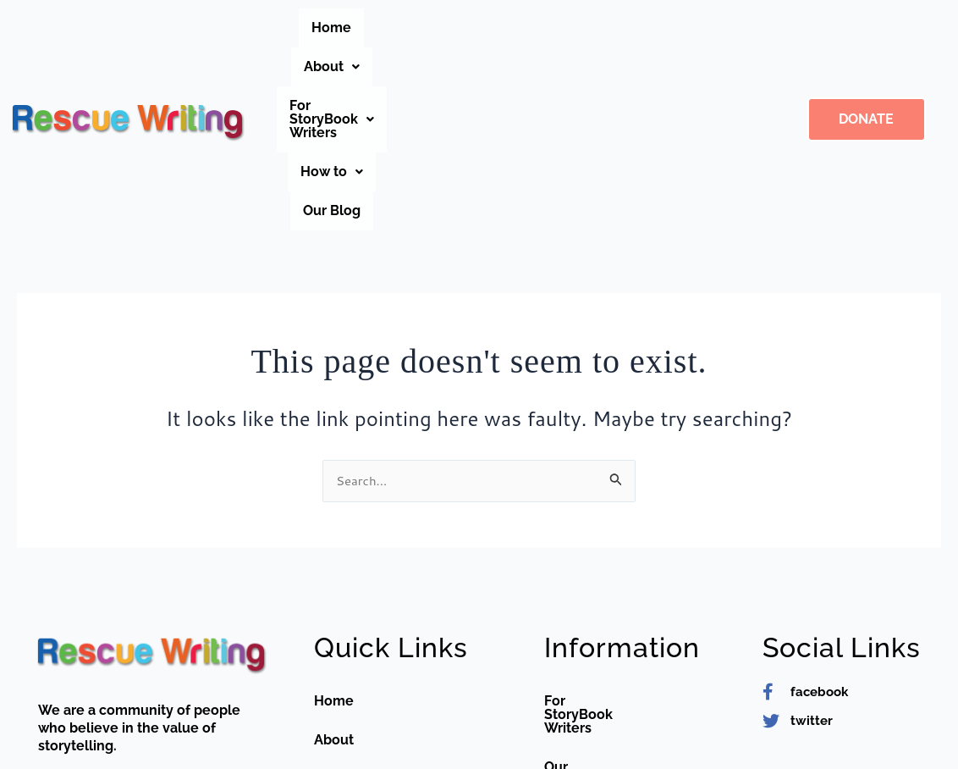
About (334, 597)
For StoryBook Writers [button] (552, 27)
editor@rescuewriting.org (150, 730)
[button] (419, 27)
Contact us (349, 675)
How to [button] (689, 27)
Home (346, 27)
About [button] (420, 27)
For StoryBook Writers (615, 558)
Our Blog (524, 66)
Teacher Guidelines (607, 636)
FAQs (330, 636)
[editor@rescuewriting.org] (46, 730)
